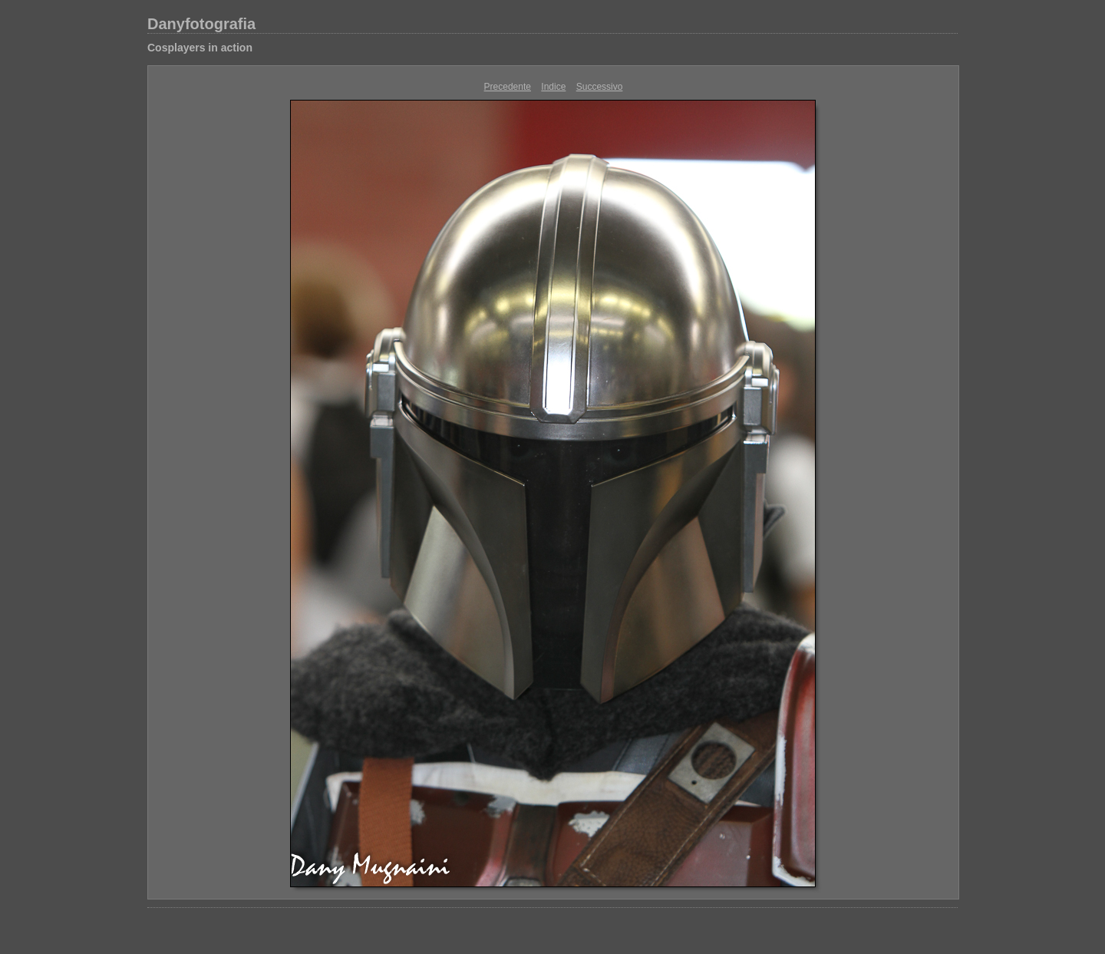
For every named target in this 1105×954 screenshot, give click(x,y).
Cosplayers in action (199, 47)
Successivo (599, 86)
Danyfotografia (201, 23)
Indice (553, 86)
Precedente (507, 86)
